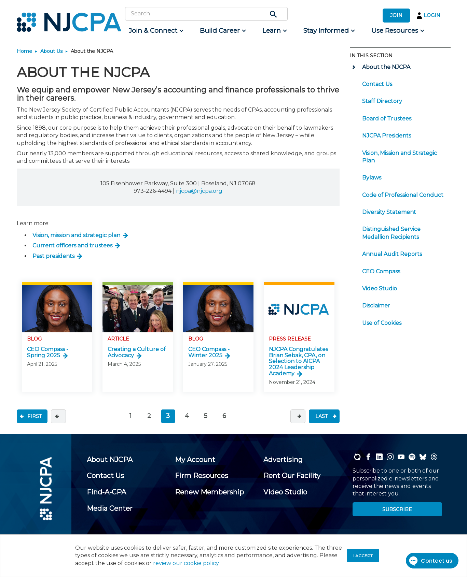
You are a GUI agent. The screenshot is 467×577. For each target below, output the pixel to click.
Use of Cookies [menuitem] (381, 323)
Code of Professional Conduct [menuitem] (402, 195)
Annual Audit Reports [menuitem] (392, 254)
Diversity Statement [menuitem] (389, 212)
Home (24, 51)
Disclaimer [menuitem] (376, 305)
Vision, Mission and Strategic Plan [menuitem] (399, 157)
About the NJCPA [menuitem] (386, 67)
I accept (363, 555)
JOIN (396, 15)
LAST (321, 416)
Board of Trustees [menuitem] (386, 118)
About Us (51, 51)
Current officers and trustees (72, 245)
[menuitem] (155, 31)
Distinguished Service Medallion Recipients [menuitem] (391, 233)
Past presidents (53, 256)
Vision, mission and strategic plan (76, 235)
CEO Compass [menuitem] (381, 271)
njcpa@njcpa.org (199, 191)
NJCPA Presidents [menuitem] (386, 135)
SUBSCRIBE (397, 509)
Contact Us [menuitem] (377, 84)
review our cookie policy (186, 563)
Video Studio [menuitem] (379, 288)
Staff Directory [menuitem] (382, 101)
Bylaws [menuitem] (371, 177)
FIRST (34, 416)
